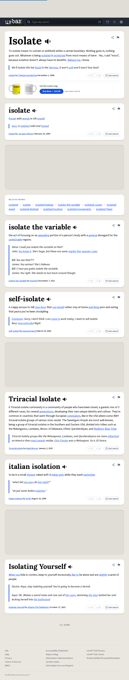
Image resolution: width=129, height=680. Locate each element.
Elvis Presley (61, 441)
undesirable (15, 240)
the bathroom (41, 599)
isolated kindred (29, 209)
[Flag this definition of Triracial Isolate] (118, 397)
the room (70, 595)
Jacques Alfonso (25, 133)
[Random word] (99, 22)
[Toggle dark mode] (114, 22)
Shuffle (64, 625)
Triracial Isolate (16, 448)
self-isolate (14, 331)
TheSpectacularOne (27, 75)
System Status (53, 661)
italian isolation (16, 498)
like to (75, 575)
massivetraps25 (29, 331)
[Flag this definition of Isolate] (117, 37)
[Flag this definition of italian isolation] (118, 464)
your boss (40, 307)
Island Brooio (32, 448)
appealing (43, 235)
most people (38, 441)
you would (58, 307)
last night (43, 482)
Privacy (8, 658)
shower (31, 475)
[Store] (107, 22)
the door (93, 595)
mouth (41, 119)
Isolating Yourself (16, 607)
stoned (45, 126)
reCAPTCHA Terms (95, 654)
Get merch (111, 75)
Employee (17, 319)
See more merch (72, 91)
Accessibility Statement (57, 650)
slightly (103, 575)
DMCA (7, 665)
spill (71, 68)
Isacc (14, 126)
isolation (40, 491)
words (26, 119)
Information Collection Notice (59, 658)
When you (14, 575)
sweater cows (89, 251)
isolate (12, 133)
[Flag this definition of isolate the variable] (118, 225)
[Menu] (121, 22)
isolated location (53, 209)
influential (113, 436)
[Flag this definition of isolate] (118, 108)
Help (7, 654)
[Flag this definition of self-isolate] (118, 297)
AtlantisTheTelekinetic (38, 607)
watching (93, 307)
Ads (7, 650)
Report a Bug (52, 654)
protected (59, 56)
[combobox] (64, 22)
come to (55, 319)
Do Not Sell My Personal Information (103, 658)
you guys (29, 482)
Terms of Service (13, 661)
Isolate (12, 75)
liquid (38, 68)
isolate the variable (69, 205)
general (92, 235)
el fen (28, 498)
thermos (53, 68)
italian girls (57, 475)
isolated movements (79, 209)
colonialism (73, 416)
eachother (89, 475)
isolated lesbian (44, 205)
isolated (46, 56)
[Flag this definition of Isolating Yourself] (118, 564)
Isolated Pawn (104, 209)
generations (46, 412)
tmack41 (34, 280)
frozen (12, 119)
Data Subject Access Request (59, 665)
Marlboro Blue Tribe (105, 429)
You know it (24, 251)
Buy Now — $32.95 (51, 91)
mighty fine (74, 251)
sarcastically (26, 323)
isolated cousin (93, 205)
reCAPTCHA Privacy (96, 650)
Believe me (74, 60)
